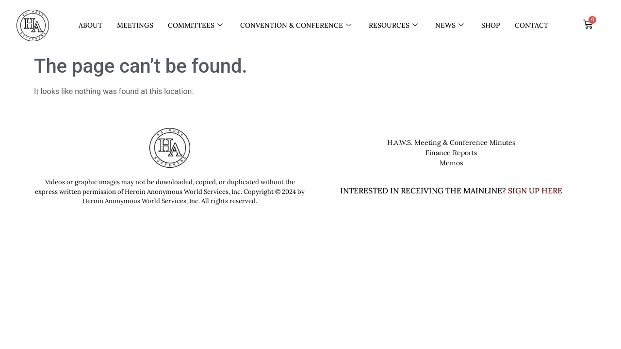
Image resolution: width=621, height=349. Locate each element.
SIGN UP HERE (535, 190)
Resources (393, 25)
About (90, 25)
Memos (451, 163)
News (449, 25)
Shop (490, 25)
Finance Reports (451, 152)
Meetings (135, 25)
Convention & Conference (295, 25)
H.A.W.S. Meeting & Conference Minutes (451, 142)
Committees (195, 25)
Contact (531, 25)
